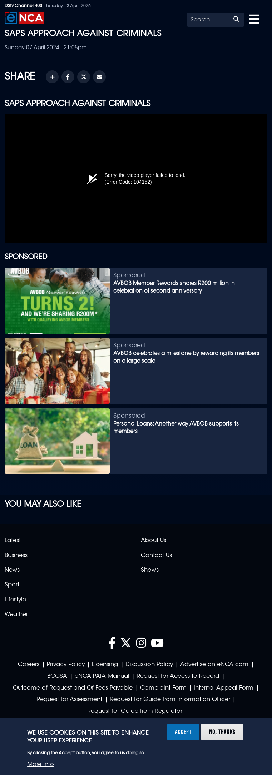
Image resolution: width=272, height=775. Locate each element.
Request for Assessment (69, 699)
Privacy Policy (66, 664)
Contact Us (156, 555)
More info (40, 764)
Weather (16, 614)
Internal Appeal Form (223, 688)
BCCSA (57, 676)
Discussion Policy (149, 664)
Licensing (105, 664)
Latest (13, 540)
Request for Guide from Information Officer (170, 699)
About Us (153, 540)
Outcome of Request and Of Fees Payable (73, 688)
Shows (150, 570)
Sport (12, 585)
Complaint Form (163, 688)
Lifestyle (15, 600)
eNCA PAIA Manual (102, 676)
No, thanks (222, 731)
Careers (28, 664)
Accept (183, 731)
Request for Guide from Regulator (134, 711)
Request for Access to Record (178, 676)
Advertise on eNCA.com (214, 664)
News (12, 570)
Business (16, 555)
